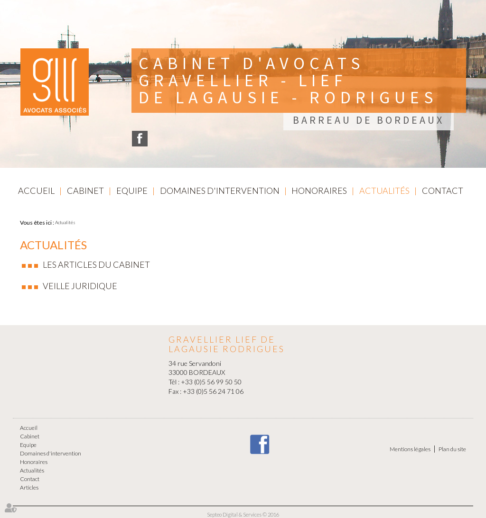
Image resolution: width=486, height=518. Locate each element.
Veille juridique (80, 286)
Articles (29, 487)
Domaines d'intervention (220, 190)
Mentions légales (410, 449)
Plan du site (452, 449)
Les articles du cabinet (96, 264)
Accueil (36, 190)
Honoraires (319, 190)
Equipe (132, 190)
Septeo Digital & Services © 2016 (243, 514)
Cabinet (85, 190)
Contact (442, 190)
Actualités (384, 190)
